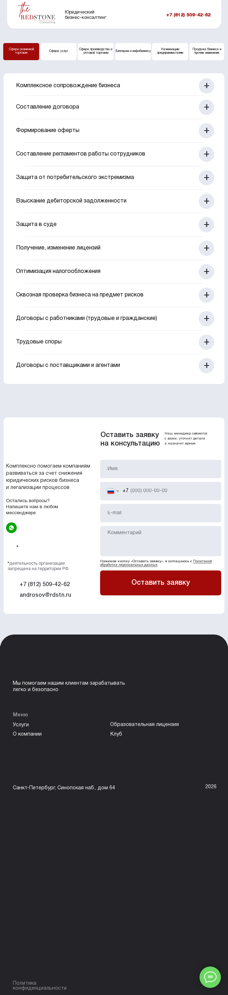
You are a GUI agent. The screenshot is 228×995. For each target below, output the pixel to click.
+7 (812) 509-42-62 (188, 15)
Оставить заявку (160, 583)
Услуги (21, 725)
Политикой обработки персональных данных (156, 563)
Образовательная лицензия (144, 724)
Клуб (116, 734)
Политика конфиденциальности (40, 986)
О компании (27, 734)
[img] (11, 527)
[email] (160, 513)
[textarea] (160, 541)
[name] (160, 469)
